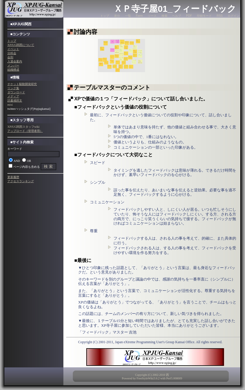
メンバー (13, 65)
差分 (117, 15)
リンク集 (13, 88)
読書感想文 (14, 100)
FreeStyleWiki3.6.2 (148, 378)
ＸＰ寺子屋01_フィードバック (175, 9)
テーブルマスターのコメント (112, 87)
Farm (139, 15)
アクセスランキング (20, 181)
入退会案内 (14, 61)
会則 (10, 57)
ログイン (233, 15)
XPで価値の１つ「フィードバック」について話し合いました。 (141, 98)
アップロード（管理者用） (25, 130)
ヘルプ (176, 15)
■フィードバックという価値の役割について (120, 106)
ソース (152, 15)
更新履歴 (13, 177)
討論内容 (85, 32)
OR (29, 160)
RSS (220, 15)
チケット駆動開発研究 (22, 84)
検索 (164, 15)
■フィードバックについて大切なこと (113, 154)
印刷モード (204, 15)
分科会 (11, 53)
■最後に (82, 260)
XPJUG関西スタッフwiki (23, 126)
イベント (13, 49)
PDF (189, 15)
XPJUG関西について (20, 45)
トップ (104, 15)
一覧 (128, 15)
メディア (13, 96)
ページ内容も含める (26, 166)
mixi (10, 104)
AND (17, 160)
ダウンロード (16, 92)
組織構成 (13, 69)
